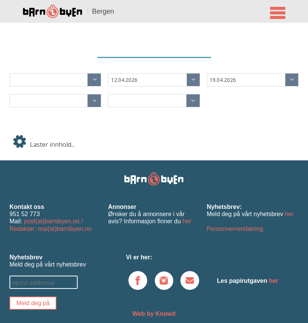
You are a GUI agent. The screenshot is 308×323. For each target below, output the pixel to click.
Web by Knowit (153, 313)
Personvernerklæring (235, 229)
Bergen (103, 11)
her (187, 221)
